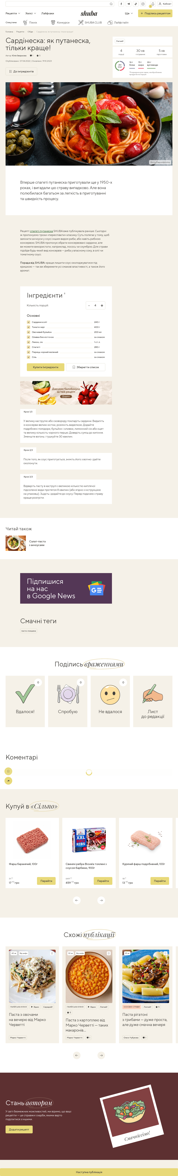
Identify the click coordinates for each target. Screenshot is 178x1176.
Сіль (34, 357)
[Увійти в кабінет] (164, 4)
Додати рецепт (19, 1129)
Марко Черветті (18, 1038)
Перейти (46, 880)
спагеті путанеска (41, 231)
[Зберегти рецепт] (52, 953)
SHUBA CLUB (93, 22)
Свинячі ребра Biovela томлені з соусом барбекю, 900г (86, 865)
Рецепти (13, 13)
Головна (9, 32)
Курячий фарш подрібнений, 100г (143, 864)
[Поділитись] (8, 781)
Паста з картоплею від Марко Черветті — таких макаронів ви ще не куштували (87, 1025)
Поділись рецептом (155, 13)
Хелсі (30, 13)
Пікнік (33, 22)
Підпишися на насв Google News (51, 588)
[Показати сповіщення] (153, 4)
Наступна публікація (89, 1172)
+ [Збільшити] (102, 305)
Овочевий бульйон (42, 332)
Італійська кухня (18, 1007)
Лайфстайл (121, 22)
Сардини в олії (39, 322)
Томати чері (38, 327)
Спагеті (36, 347)
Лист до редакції (152, 714)
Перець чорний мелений (45, 352)
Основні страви (132, 1007)
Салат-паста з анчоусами (37, 543)
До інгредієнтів (21, 71)
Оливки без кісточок (43, 337)
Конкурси (63, 22)
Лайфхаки (47, 13)
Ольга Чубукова (131, 1038)
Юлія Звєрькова (19, 56)
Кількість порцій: (38, 305)
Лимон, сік (37, 342)
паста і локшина (28, 631)
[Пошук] (111, 4)
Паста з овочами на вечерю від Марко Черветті (27, 1019)
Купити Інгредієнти (45, 367)
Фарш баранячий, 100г (23, 864)
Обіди (30, 32)
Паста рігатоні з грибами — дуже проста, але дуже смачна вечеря (144, 1019)
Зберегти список (85, 367)
